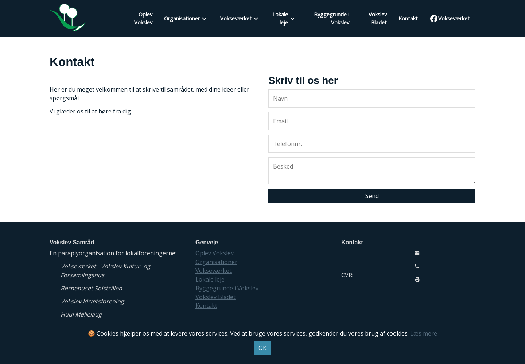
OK (262, 348)
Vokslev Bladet (378, 18)
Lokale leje (280, 18)
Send (372, 196)
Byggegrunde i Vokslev (331, 18)
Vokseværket (236, 18)
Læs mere (423, 333)
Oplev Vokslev (143, 18)
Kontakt (408, 18)
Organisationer (182, 18)
